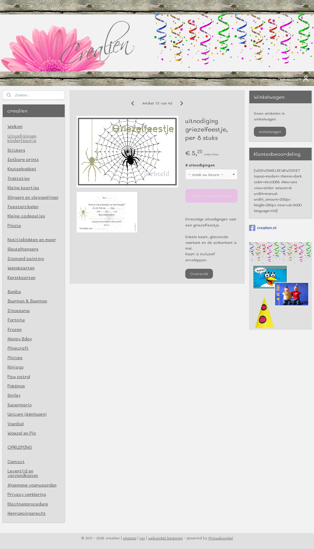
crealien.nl (262, 228)
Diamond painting (26, 258)
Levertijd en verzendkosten (23, 473)
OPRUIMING (20, 447)
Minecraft (18, 348)
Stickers (16, 150)
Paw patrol (19, 376)
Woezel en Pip (22, 433)
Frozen (15, 329)
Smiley (14, 395)
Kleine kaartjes (23, 187)
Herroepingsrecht (27, 513)
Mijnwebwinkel (220, 538)
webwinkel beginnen (165, 538)
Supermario (20, 405)
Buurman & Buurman (27, 301)
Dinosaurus (19, 310)
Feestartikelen (23, 206)
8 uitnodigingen (199, 164)
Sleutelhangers (23, 249)
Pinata (14, 225)
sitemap (129, 538)
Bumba (14, 291)
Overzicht (199, 273)
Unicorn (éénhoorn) (27, 414)
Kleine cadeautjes (26, 216)
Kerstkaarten (21, 277)
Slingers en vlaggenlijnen (33, 197)
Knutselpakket (22, 168)
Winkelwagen (270, 131)
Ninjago (15, 367)
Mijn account (293, 78)
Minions (15, 357)
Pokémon (16, 386)
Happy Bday (20, 338)
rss (142, 538)
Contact (16, 461)
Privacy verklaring (27, 494)
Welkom (15, 126)
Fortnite (16, 320)
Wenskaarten (21, 268)
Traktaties (19, 178)
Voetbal (16, 423)
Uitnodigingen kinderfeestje (22, 138)
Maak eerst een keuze (211, 195)
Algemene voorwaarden (32, 485)
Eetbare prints (23, 159)
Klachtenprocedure (28, 504)
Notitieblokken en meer (32, 239)
